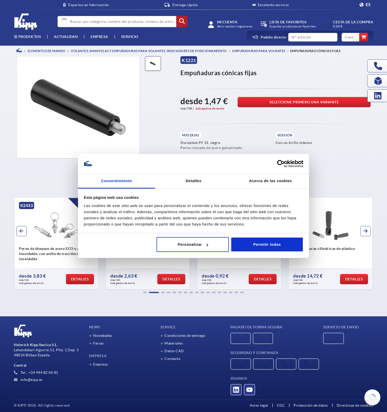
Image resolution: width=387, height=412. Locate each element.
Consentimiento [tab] (116, 181)
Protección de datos (311, 405)
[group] (56, 243)
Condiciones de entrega (185, 335)
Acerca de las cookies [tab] (270, 181)
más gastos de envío (210, 108)
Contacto (172, 359)
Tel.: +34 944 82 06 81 (36, 372)
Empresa (99, 36)
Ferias (98, 343)
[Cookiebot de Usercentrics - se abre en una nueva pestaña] (280, 164)
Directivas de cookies (355, 405)
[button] (145, 292)
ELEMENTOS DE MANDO (46, 51)
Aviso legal (259, 405)
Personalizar (193, 244)
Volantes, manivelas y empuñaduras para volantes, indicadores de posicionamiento (148, 51)
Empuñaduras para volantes (258, 51)
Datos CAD (174, 351)
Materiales (174, 343)
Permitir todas (267, 244)
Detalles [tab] (193, 181)
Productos (27, 36)
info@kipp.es (28, 380)
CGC (281, 405)
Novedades (102, 335)
